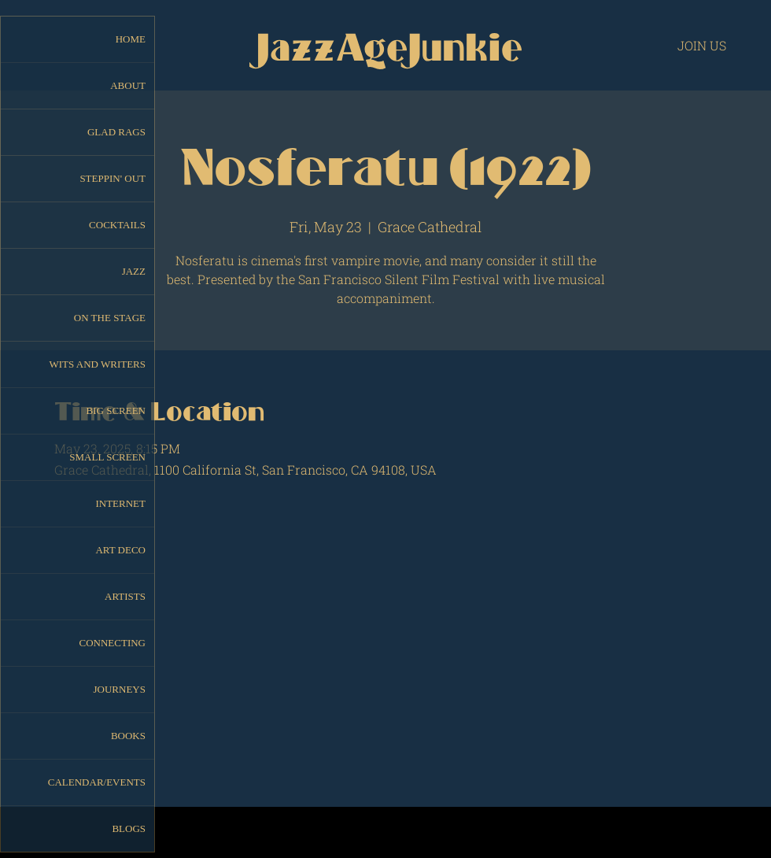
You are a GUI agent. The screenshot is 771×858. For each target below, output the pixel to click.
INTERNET (120, 503)
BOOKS (128, 736)
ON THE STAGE (110, 318)
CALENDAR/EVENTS (97, 782)
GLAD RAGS (116, 132)
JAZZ (134, 271)
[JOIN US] (701, 45)
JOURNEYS (120, 689)
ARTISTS (125, 596)
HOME (131, 39)
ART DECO (120, 550)
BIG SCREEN (116, 410)
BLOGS (129, 828)
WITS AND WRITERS (97, 364)
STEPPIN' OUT (112, 178)
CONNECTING (112, 643)
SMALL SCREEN (107, 457)
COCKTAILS (117, 225)
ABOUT (128, 85)
